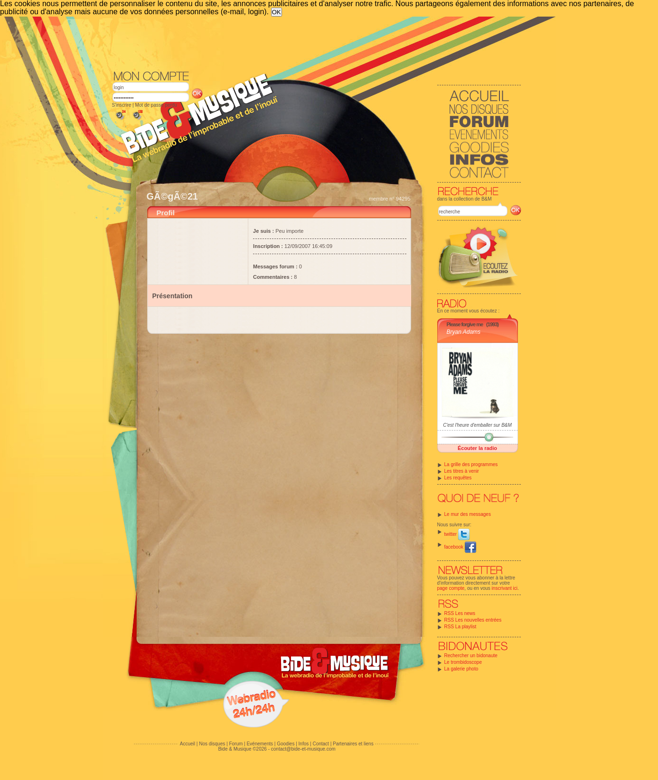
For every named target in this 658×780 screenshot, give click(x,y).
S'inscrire (122, 105)
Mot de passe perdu (156, 105)
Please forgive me (465, 324)
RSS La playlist (460, 626)
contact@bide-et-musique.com (303, 749)
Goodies (285, 743)
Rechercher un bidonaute (471, 655)
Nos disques (212, 743)
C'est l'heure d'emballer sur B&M (477, 425)
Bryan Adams (464, 332)
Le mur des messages (467, 514)
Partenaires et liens (353, 743)
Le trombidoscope (463, 662)
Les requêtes (458, 477)
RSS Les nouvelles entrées (473, 620)
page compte (451, 588)
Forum (236, 743)
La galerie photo (461, 668)
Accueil (187, 743)
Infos (304, 743)
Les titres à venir (461, 471)
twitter (457, 534)
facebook (460, 547)
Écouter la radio (477, 448)
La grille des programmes (471, 464)
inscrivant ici (504, 588)
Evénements (259, 743)
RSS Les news (460, 613)
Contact (320, 743)
